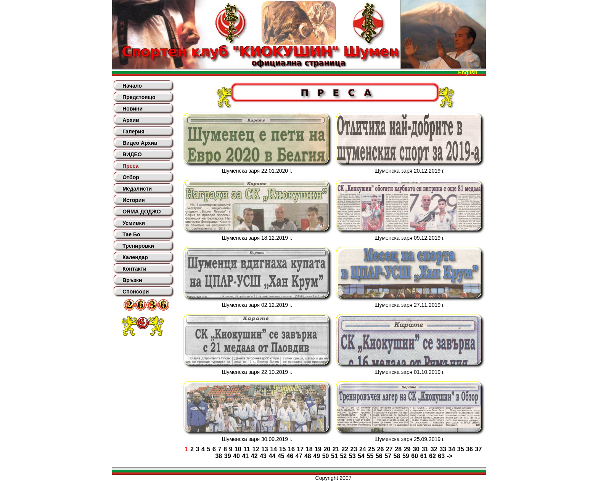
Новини (132, 109)
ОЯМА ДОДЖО (141, 211)
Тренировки (138, 246)
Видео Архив (139, 143)
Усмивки (133, 223)
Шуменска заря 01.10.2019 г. (410, 372)
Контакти (134, 269)
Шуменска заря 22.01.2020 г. (257, 171)
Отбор (130, 177)
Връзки (132, 280)
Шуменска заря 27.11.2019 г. (410, 305)
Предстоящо (138, 97)
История (133, 200)
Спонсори (135, 292)
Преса (130, 166)
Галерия (133, 131)
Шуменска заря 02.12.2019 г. (257, 305)
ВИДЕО (131, 154)
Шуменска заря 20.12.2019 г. (410, 171)
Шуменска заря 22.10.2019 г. (257, 372)
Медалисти (137, 189)
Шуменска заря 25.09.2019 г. (410, 439)
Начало (132, 86)
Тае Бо (131, 234)
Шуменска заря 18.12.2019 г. (257, 238)
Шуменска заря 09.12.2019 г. (410, 238)
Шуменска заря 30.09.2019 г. (257, 439)
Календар (135, 257)
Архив (130, 120)
